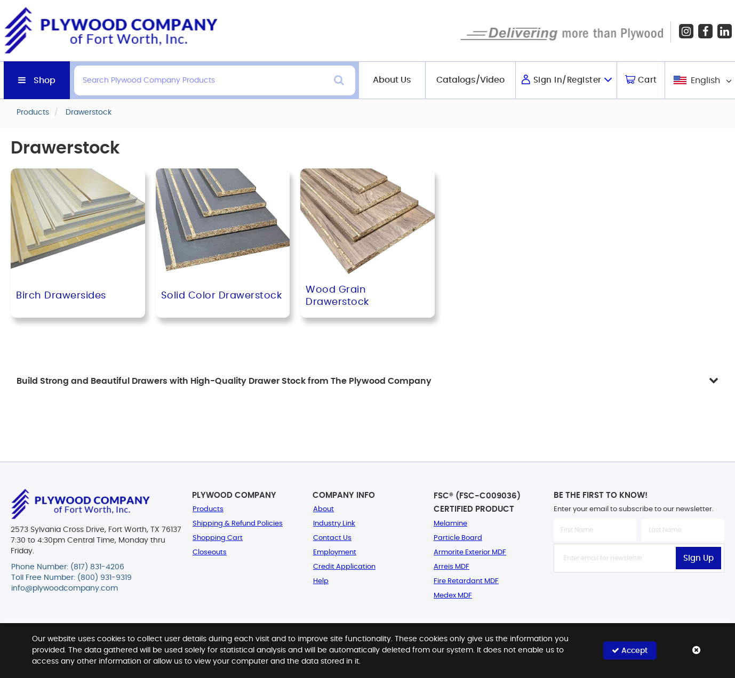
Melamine (450, 523)
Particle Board (458, 538)
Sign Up (698, 558)
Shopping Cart (218, 538)
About (323, 509)
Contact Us (332, 538)
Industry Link (334, 523)
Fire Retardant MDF (466, 581)
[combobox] (701, 80)
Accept (630, 651)
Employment (334, 552)
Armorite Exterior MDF (470, 552)
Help (321, 581)
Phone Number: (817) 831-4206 (67, 567)
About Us (392, 80)
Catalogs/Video (470, 80)
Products (208, 509)
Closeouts (210, 552)
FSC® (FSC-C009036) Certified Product (477, 502)
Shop (44, 80)
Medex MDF (453, 595)
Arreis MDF (451, 566)
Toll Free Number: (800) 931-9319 (71, 578)
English (705, 80)
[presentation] (639, 596)
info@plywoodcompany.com (64, 588)
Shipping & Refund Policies (238, 523)
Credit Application (344, 566)
